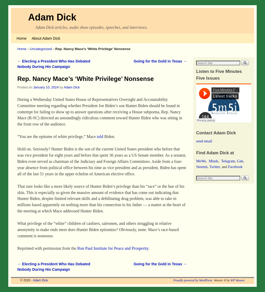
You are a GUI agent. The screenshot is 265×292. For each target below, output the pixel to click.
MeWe (201, 161)
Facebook (235, 167)
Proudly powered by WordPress (192, 280)
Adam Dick (52, 17)
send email (204, 141)
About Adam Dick (46, 38)
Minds (213, 161)
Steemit (202, 167)
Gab (240, 161)
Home (21, 38)
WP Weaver (237, 280)
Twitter (214, 167)
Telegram (228, 161)
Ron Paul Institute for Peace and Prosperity (113, 248)
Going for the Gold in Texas (160, 61)
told (100, 136)
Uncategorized (41, 49)
